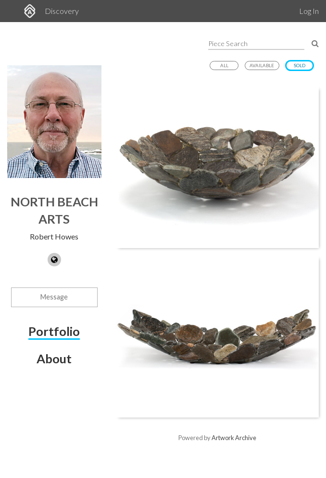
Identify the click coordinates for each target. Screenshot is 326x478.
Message (54, 297)
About (54, 358)
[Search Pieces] (315, 43)
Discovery (62, 10)
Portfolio (54, 331)
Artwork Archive (234, 438)
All (224, 65)
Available (262, 65)
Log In (309, 10)
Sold (299, 65)
